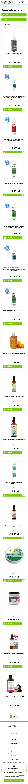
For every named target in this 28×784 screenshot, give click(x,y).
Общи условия (14, 752)
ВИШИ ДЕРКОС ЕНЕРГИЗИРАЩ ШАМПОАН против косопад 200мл (14, 140)
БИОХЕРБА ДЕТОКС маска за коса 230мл (14, 568)
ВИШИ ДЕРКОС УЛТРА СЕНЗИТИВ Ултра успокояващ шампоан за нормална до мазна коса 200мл (14, 269)
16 (20, 24)
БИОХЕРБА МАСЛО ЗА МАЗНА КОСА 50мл (14, 696)
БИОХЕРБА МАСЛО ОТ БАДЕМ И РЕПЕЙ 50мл (14, 654)
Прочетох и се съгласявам (14, 780)
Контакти (14, 755)
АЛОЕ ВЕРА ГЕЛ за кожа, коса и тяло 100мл (14, 611)
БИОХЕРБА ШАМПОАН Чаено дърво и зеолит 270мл (14, 483)
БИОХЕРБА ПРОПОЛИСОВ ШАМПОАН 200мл (14, 353)
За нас (14, 746)
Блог (14, 748)
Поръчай (8, 66)
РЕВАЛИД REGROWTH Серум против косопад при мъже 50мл (14, 54)
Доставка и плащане (14, 750)
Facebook (14, 739)
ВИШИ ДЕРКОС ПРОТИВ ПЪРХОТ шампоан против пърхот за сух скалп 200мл (14, 182)
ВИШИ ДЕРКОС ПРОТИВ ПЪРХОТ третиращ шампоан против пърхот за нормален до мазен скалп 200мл (14, 226)
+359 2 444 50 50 (14, 731)
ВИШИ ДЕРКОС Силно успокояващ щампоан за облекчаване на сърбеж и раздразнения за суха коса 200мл (14, 98)
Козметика (3, 6)
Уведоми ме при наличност (13, 709)
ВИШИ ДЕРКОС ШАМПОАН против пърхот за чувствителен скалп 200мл (14, 311)
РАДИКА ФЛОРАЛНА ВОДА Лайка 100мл (14, 396)
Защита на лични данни (14, 754)
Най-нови (7, 24)
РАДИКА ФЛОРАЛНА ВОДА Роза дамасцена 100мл (14, 525)
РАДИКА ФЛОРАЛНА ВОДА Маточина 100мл (14, 439)
